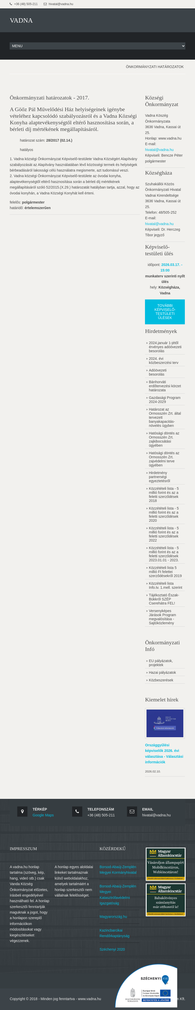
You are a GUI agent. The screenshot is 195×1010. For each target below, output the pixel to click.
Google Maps (43, 814)
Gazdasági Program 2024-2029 (165, 399)
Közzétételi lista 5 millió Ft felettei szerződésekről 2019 (165, 571)
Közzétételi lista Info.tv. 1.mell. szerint (166, 585)
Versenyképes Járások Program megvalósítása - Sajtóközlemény (162, 616)
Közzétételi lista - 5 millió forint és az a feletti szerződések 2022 (164, 534)
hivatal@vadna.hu (159, 149)
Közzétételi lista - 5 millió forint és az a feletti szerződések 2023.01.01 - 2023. (164, 553)
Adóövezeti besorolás (158, 372)
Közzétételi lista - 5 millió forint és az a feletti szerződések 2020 (164, 514)
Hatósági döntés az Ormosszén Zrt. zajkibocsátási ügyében (164, 439)
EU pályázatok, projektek (161, 662)
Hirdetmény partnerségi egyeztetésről (159, 476)
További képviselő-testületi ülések (165, 311)
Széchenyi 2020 (113, 948)
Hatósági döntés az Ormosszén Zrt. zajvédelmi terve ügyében (164, 458)
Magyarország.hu (114, 915)
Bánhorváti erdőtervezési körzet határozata (165, 385)
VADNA (21, 20)
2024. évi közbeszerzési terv (164, 360)
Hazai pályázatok (162, 672)
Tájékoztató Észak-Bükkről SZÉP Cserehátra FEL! (164, 599)
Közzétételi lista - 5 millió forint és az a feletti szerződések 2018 (164, 494)
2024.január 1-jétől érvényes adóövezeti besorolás (165, 346)
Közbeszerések (161, 680)
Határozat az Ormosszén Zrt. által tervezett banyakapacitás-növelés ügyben (165, 417)
